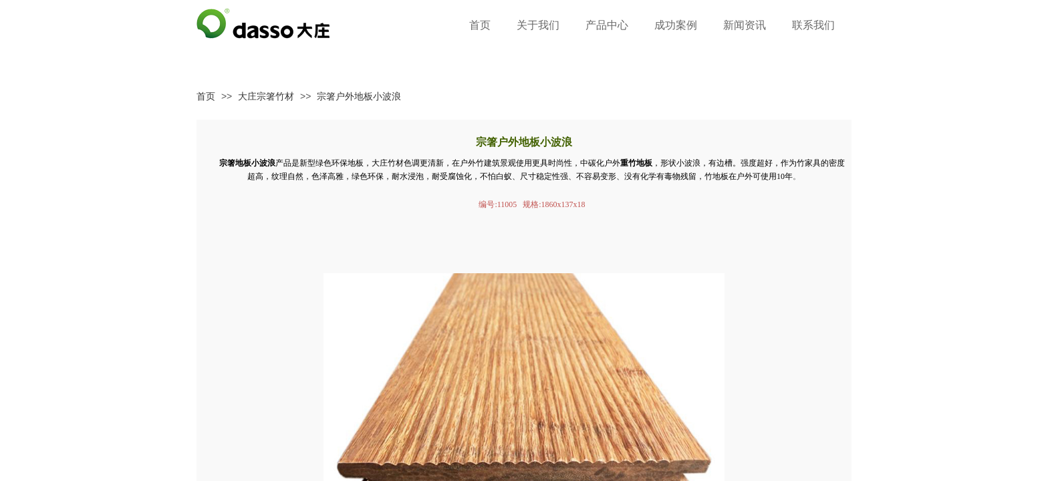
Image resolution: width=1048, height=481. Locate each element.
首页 (205, 96)
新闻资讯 (744, 25)
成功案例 (675, 25)
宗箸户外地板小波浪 (359, 96)
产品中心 (606, 25)
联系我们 (813, 25)
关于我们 (538, 25)
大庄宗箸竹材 (266, 96)
